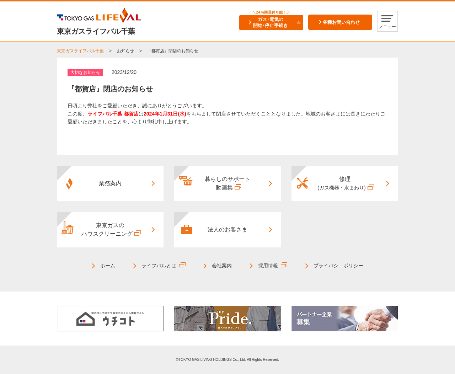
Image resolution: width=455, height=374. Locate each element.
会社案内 (222, 265)
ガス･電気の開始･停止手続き (270, 22)
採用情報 (268, 265)
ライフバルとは (158, 265)
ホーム (107, 265)
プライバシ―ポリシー (338, 265)
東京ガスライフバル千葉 (80, 50)
